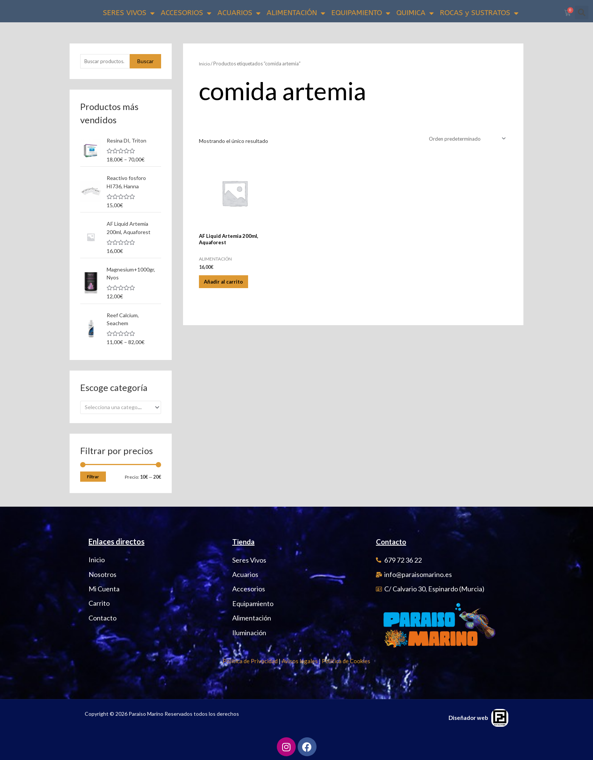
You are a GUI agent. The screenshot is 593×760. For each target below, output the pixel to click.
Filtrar (93, 477)
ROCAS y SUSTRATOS (479, 13)
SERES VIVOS (129, 13)
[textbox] (117, 407)
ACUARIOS (239, 13)
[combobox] (120, 407)
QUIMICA (415, 13)
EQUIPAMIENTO (360, 13)
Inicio (205, 65)
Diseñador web (468, 717)
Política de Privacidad (250, 661)
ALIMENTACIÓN (296, 13)
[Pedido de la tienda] (464, 140)
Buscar (145, 62)
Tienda (244, 541)
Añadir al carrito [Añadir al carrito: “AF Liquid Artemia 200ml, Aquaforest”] (229, 287)
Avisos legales (300, 661)
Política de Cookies (346, 661)
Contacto (392, 541)
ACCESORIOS (186, 13)
